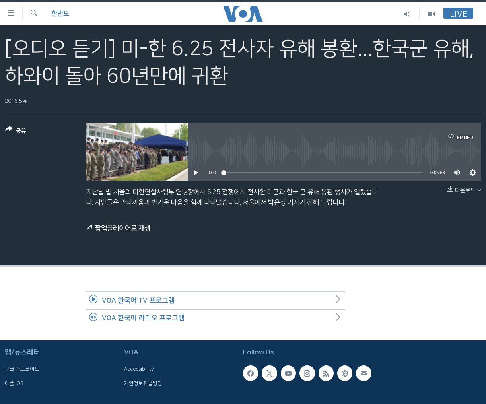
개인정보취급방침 (143, 383)
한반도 (60, 13)
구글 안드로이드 (22, 369)
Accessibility (139, 369)
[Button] (15, 131)
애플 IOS (14, 383)
